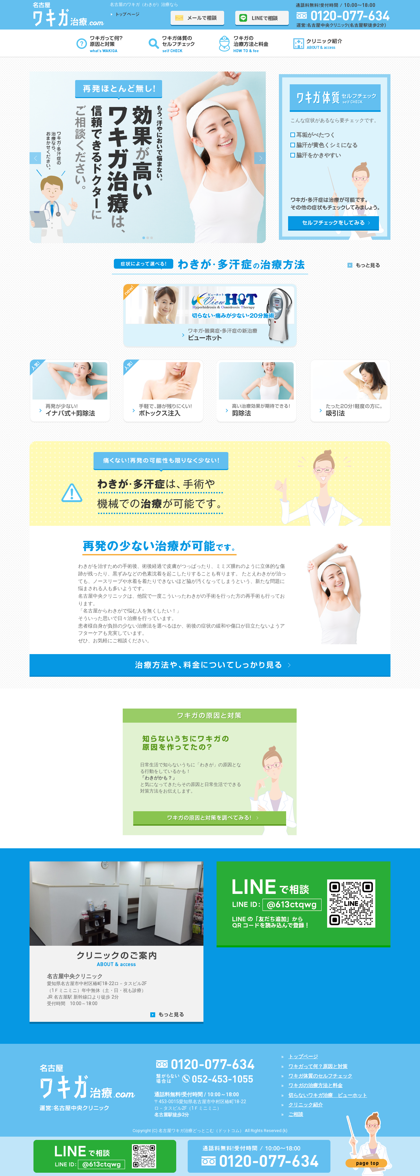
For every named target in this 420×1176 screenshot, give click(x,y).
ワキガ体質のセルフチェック (320, 1076)
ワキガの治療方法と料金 (315, 1085)
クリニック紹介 (305, 1105)
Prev (35, 158)
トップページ (303, 1057)
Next (260, 158)
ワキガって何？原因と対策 (317, 1066)
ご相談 (295, 1114)
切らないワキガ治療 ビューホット (327, 1095)
